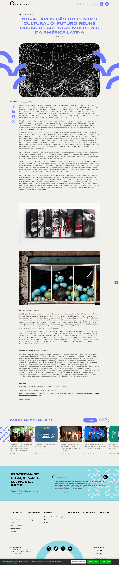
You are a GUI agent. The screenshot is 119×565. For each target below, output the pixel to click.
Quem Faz (13, 523)
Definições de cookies (78, 561)
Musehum (48, 520)
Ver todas (90, 420)
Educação (30, 520)
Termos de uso (99, 547)
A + (69, 4)
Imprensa (104, 512)
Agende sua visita (25, 102)
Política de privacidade (98, 554)
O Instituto (16, 512)
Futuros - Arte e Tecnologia (54, 517)
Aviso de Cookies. (12, 563)
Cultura (30, 517)
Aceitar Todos (106, 561)
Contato (13, 532)
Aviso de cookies (100, 558)
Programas (33, 512)
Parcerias (73, 512)
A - (72, 4)
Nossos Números (16, 520)
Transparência (15, 529)
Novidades (29, 14)
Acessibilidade (79, 4)
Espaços (48, 512)
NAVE (46, 523)
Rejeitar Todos (93, 561)
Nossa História (15, 517)
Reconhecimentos (16, 526)
